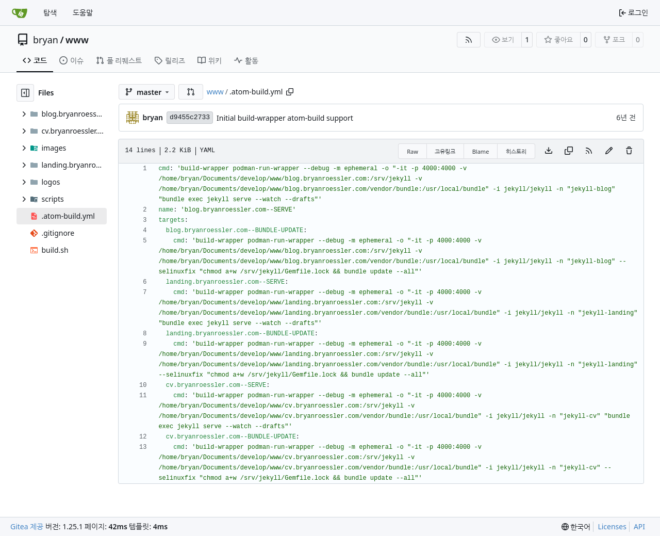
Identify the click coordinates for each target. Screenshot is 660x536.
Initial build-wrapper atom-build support (285, 118)
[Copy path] (289, 91)
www (77, 40)
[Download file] (548, 151)
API (639, 526)
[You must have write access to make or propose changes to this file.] (629, 151)
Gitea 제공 (26, 526)
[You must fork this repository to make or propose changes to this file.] (609, 151)
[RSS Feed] (469, 39)
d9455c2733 (190, 117)
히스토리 (516, 151)
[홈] (19, 13)
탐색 (50, 13)
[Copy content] (568, 151)
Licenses (612, 526)
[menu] (576, 527)
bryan (45, 40)
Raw (412, 151)
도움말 (83, 13)
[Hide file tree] (25, 93)
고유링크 (445, 151)
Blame (480, 151)
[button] (190, 92)
